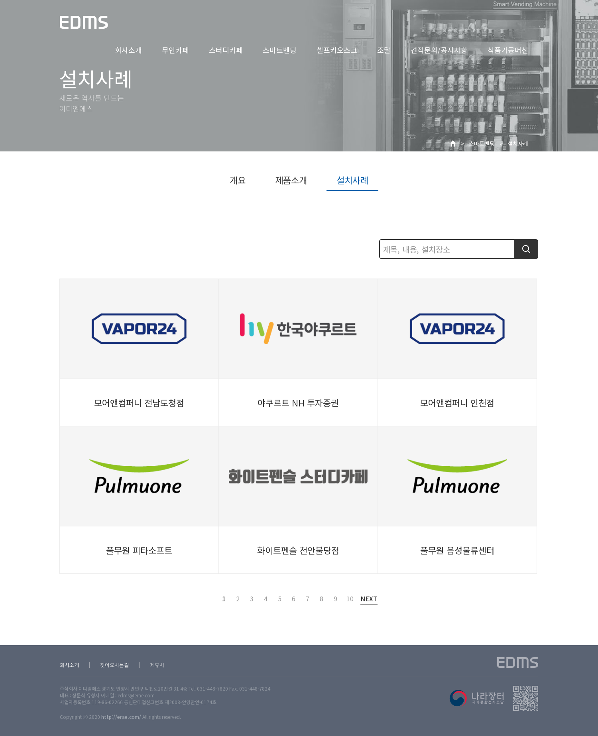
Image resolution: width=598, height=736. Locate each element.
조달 (384, 50)
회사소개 (128, 50)
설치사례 (518, 143)
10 (349, 598)
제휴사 (157, 665)
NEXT (369, 599)
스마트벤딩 (280, 50)
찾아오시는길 (114, 665)
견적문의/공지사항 (439, 50)
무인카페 (175, 50)
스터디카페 (226, 50)
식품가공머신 (508, 50)
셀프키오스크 (337, 50)
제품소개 (291, 179)
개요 (238, 179)
